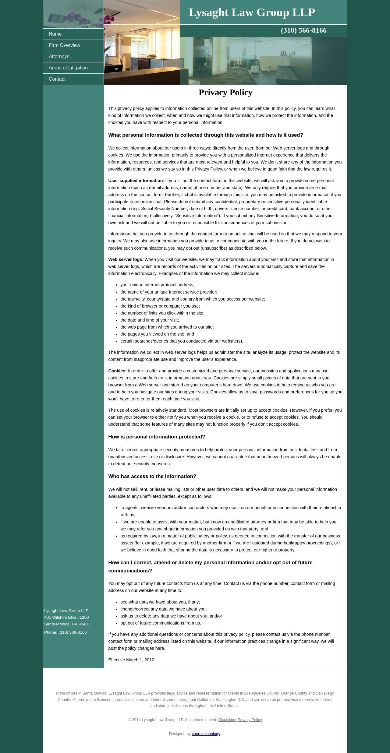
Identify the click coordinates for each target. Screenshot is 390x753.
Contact (57, 79)
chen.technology (206, 733)
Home (55, 34)
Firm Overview (64, 45)
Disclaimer (227, 719)
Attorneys (59, 56)
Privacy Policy (250, 719)
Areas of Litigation (68, 67)
